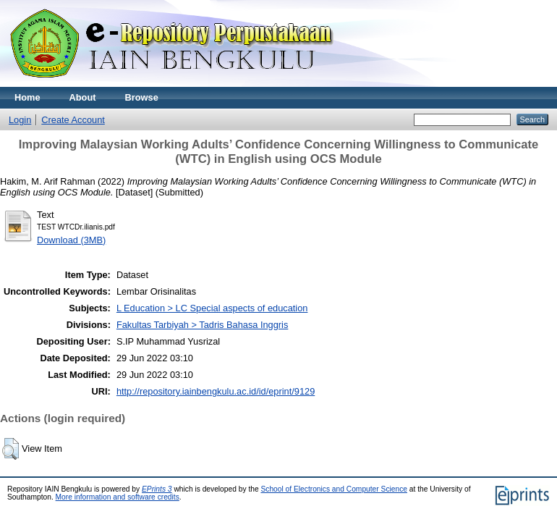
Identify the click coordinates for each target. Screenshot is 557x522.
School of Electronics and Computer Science (333, 489)
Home (27, 97)
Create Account (73, 119)
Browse (141, 97)
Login (20, 119)
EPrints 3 (157, 489)
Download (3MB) (71, 240)
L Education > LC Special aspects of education (212, 308)
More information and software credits (117, 497)
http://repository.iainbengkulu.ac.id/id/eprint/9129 (215, 391)
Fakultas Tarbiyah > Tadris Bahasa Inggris (202, 324)
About (82, 97)
